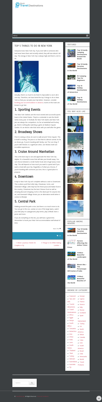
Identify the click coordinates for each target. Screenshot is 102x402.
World (82, 359)
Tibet (71, 353)
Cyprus (82, 299)
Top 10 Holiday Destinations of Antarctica (77, 89)
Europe (82, 296)
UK (81, 326)
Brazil (82, 351)
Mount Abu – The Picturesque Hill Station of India (77, 268)
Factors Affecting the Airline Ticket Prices (77, 244)
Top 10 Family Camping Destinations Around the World (82, 54)
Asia (70, 334)
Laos (71, 342)
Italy (81, 307)
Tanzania (72, 328)
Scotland (83, 313)
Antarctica (72, 331)
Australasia (73, 362)
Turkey (71, 356)
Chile (81, 354)
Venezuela (83, 356)
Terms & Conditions (42, 396)
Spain (81, 315)
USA (60, 236)
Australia (72, 364)
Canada (82, 337)
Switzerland (82, 321)
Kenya (71, 320)
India (71, 340)
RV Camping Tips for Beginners (81, 78)
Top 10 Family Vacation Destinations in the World (77, 67)
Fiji (70, 367)
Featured (72, 296)
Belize (82, 334)
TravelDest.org (20, 396)
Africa (71, 315)
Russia (82, 310)
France (82, 302)
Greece (82, 304)
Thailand (72, 350)
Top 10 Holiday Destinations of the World (77, 101)
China (71, 337)
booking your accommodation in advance (29, 103)
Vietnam (72, 359)
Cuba (81, 340)
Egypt (71, 318)
